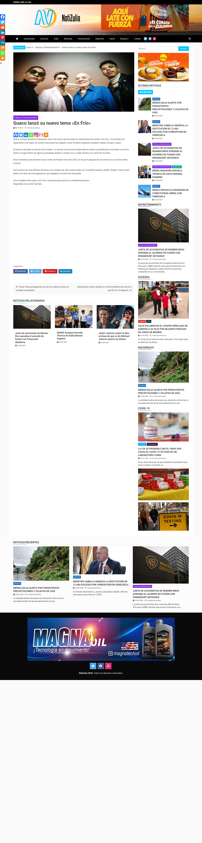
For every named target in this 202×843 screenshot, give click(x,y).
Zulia (56, 39)
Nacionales (146, 347)
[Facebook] (16, 135)
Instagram (108, 666)
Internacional (84, 39)
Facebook (20, 271)
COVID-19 (144, 408)
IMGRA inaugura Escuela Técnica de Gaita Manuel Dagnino (70, 335)
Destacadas (29, 39)
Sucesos (44, 39)
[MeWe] (2, 42)
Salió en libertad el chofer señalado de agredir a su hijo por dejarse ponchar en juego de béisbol (163, 329)
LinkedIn (65, 271)
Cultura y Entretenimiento (25, 117)
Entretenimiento (149, 204)
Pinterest (50, 271)
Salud (112, 39)
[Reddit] (2, 27)
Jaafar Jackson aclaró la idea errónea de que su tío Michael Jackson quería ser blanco (114, 336)
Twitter (35, 271)
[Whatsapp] (31, 135)
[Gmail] (41, 135)
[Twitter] (21, 135)
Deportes (100, 39)
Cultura (137, 39)
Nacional (68, 39)
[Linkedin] (26, 135)
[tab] (145, 92)
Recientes (146, 92)
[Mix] (2, 47)
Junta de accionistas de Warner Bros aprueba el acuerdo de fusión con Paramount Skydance (161, 252)
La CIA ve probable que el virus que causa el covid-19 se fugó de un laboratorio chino (159, 451)
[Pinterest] (2, 37)
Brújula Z (124, 39)
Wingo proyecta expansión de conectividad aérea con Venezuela (170, 193)
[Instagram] (36, 135)
